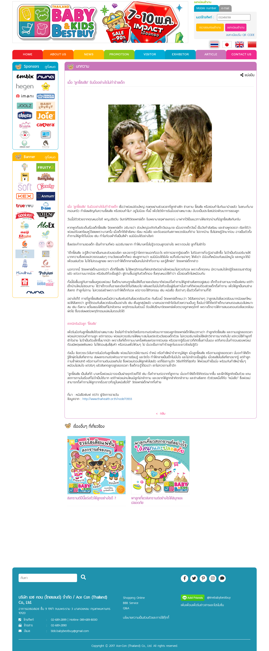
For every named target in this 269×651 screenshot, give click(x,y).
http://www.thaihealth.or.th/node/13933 (107, 398)
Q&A (126, 608)
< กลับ (160, 413)
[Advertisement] (224, 498)
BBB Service (130, 602)
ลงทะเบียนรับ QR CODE (240, 34)
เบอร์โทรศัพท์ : (205, 17)
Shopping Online (134, 597)
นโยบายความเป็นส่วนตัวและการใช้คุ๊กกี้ (146, 617)
